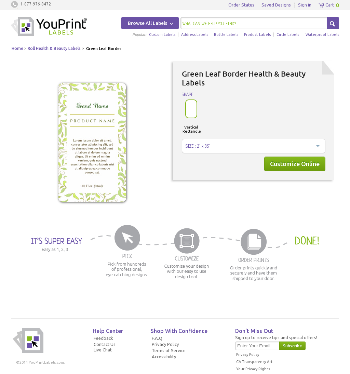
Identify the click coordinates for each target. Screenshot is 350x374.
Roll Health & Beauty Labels (54, 48)
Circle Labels (288, 34)
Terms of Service (169, 350)
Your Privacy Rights (253, 369)
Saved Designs (276, 4)
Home (17, 48)
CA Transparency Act (254, 362)
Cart (326, 5)
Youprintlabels (49, 27)
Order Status (241, 4)
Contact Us (105, 344)
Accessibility (164, 356)
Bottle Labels (226, 34)
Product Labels (257, 34)
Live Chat (103, 349)
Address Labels (194, 34)
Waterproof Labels (322, 34)
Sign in (304, 4)
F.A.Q (157, 338)
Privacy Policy (165, 344)
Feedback (103, 338)
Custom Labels (162, 34)
